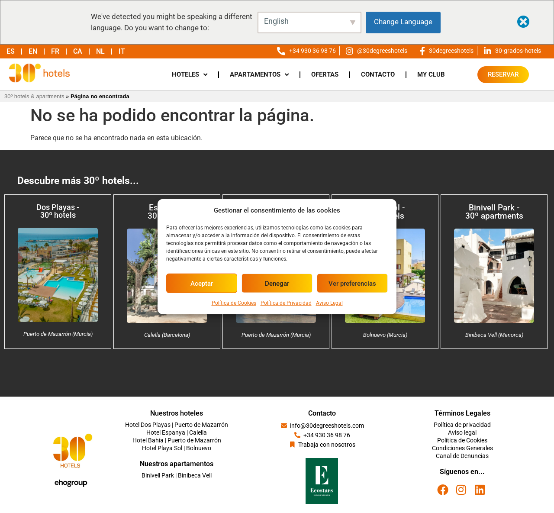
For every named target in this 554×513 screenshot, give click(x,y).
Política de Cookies (234, 303)
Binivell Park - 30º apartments (494, 212)
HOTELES (189, 74)
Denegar (277, 283)
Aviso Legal (329, 303)
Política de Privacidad (286, 303)
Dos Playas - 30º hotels (57, 211)
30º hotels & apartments (34, 96)
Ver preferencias (352, 283)
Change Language (403, 21)
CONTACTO (378, 74)
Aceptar (201, 283)
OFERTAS (324, 74)
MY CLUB (431, 74)
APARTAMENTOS (259, 74)
